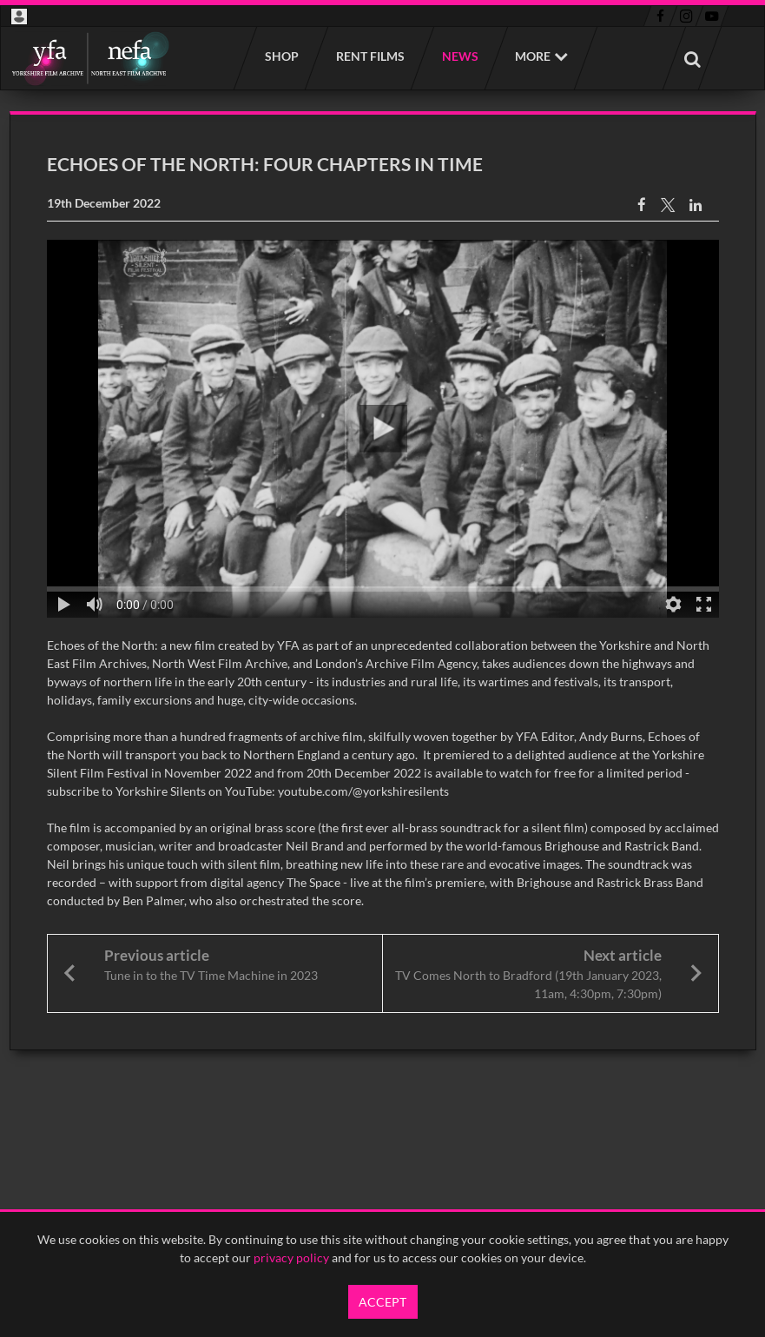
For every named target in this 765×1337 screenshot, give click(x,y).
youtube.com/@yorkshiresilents (363, 791)
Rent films (369, 56)
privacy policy (291, 1257)
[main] (383, 580)
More (533, 56)
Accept (382, 1301)
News (459, 56)
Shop (281, 56)
